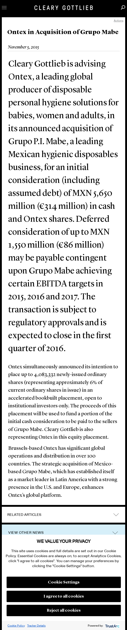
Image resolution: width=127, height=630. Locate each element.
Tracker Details (36, 625)
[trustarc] (111, 625)
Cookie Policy (16, 625)
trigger (115, 532)
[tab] (63, 514)
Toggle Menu (4, 7)
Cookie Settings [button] (64, 582)
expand (116, 514)
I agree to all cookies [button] (64, 596)
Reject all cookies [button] (64, 610)
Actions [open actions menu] (118, 20)
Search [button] (123, 7)
